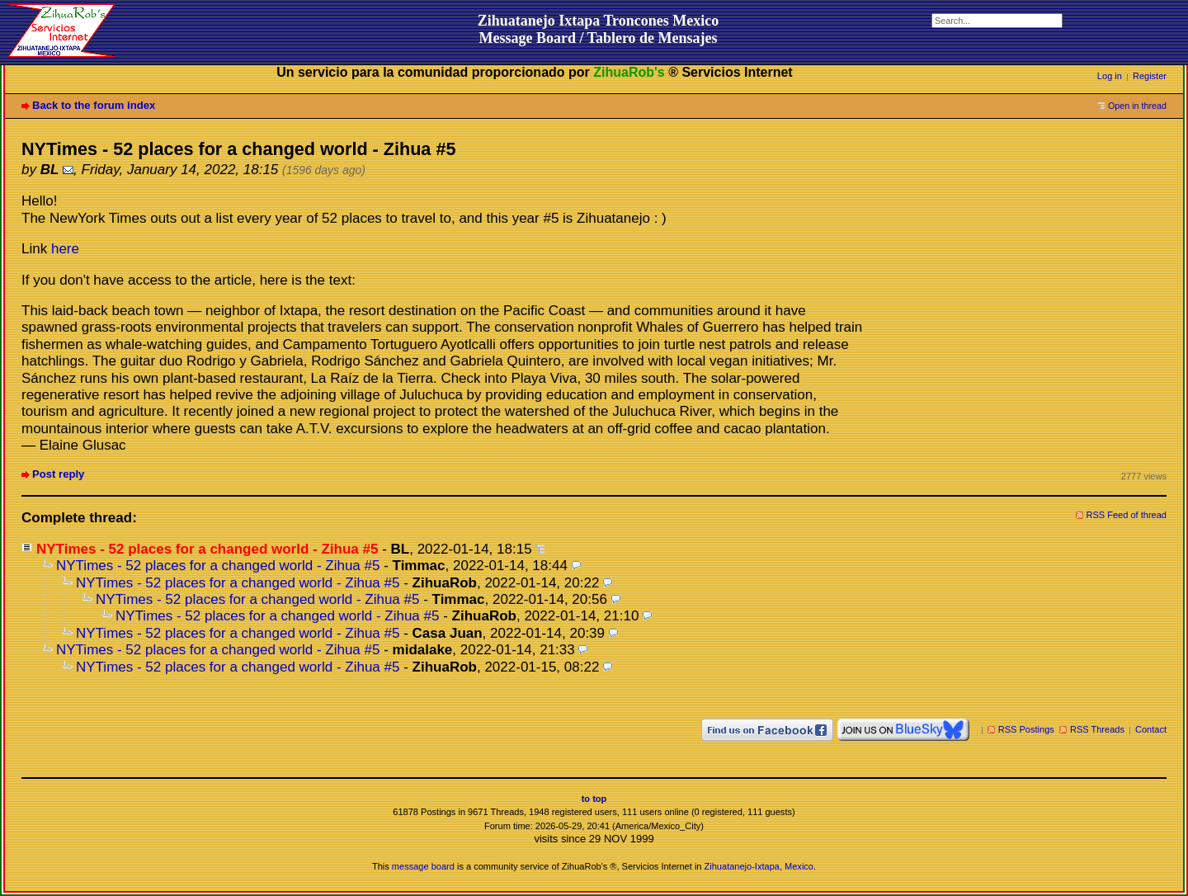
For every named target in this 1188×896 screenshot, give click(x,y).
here (65, 249)
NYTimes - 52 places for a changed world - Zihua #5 (218, 565)
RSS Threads (1097, 729)
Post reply (58, 474)
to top (594, 799)
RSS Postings (1026, 729)
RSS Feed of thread (1127, 515)
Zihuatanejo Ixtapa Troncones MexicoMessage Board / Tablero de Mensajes (598, 29)
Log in (1109, 76)
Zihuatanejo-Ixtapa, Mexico (759, 866)
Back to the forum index (93, 105)
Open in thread (1137, 106)
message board (423, 866)
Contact (1151, 729)
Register (1150, 76)
